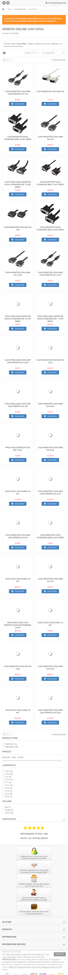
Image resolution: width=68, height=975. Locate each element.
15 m (8, 791)
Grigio (9, 810)
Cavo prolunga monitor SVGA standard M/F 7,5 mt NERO (50, 318)
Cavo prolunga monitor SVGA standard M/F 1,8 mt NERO (17, 184)
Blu (8, 807)
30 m (8, 796)
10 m (8, 788)
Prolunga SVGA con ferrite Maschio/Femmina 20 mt (17, 625)
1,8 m (9, 774)
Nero (9, 813)
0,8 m (9, 771)
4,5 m (9, 779)
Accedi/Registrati (55, 3)
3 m (8, 777)
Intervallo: (6, 757)
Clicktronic (11, 744)
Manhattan (11, 747)
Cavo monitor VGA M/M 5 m (50, 91)
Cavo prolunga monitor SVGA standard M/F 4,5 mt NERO (17, 318)
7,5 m (9, 785)
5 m (8, 782)
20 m (8, 794)
